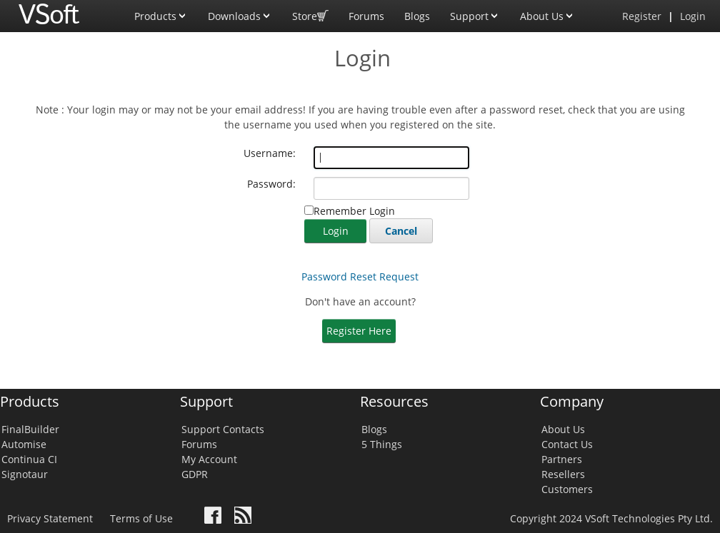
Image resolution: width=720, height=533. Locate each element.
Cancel (401, 231)
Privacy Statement (50, 518)
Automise (23, 444)
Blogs (417, 16)
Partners (561, 459)
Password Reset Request (360, 276)
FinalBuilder (30, 429)
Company (572, 401)
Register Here (358, 330)
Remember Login (354, 211)
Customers (567, 489)
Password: (271, 184)
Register (641, 16)
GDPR (194, 474)
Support (475, 11)
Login (693, 16)
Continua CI (29, 459)
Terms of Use (141, 518)
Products (161, 11)
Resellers (563, 474)
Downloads (240, 11)
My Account (209, 459)
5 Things (381, 444)
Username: (270, 153)
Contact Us (567, 444)
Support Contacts (222, 429)
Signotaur (24, 474)
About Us (547, 11)
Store (310, 11)
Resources (394, 401)
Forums (366, 16)
